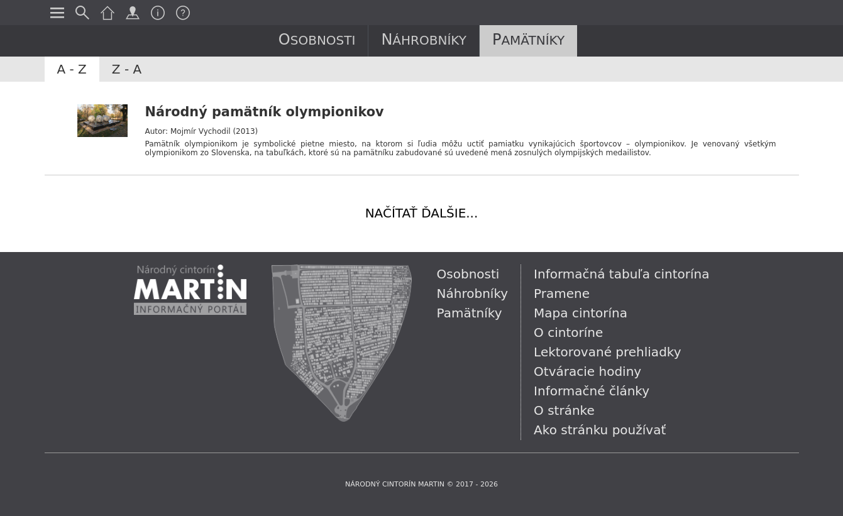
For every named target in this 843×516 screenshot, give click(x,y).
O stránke (564, 410)
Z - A (126, 69)
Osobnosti (317, 39)
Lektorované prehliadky (607, 352)
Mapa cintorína (580, 313)
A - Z (72, 69)
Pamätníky (528, 39)
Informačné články (591, 390)
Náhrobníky (423, 39)
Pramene (562, 293)
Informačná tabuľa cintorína (621, 274)
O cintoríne (568, 332)
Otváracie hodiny (587, 371)
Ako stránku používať (600, 429)
